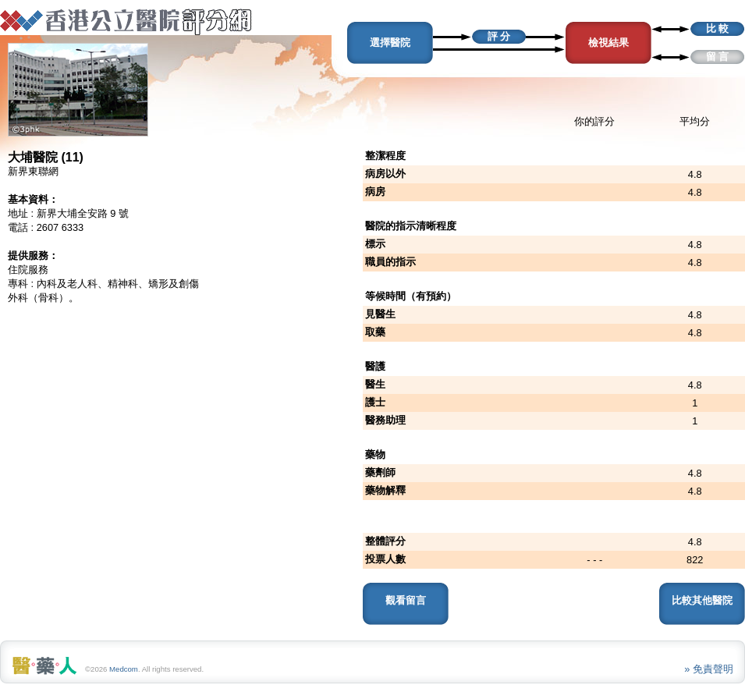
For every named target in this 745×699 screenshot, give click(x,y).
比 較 (717, 28)
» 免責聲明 (708, 669)
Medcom (123, 669)
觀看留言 (405, 600)
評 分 (499, 36)
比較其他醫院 (702, 600)
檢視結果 (608, 42)
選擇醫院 (390, 42)
